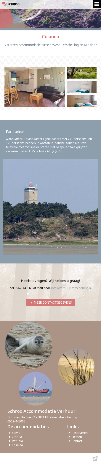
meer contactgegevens (53, 302)
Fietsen (77, 437)
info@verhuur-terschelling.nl (71, 288)
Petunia (18, 441)
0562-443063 (16, 421)
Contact (77, 441)
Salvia (16, 433)
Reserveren (80, 433)
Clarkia (17, 437)
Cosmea (18, 445)
